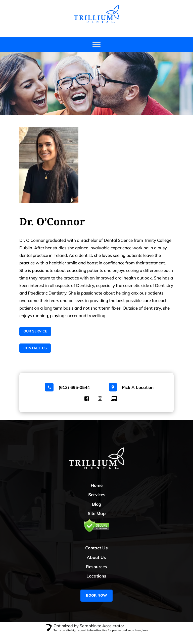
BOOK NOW (96, 595)
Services (96, 494)
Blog (96, 504)
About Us (96, 557)
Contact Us (35, 348)
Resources (96, 566)
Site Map (97, 513)
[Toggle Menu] (96, 44)
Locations (96, 576)
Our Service (35, 331)
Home (97, 485)
